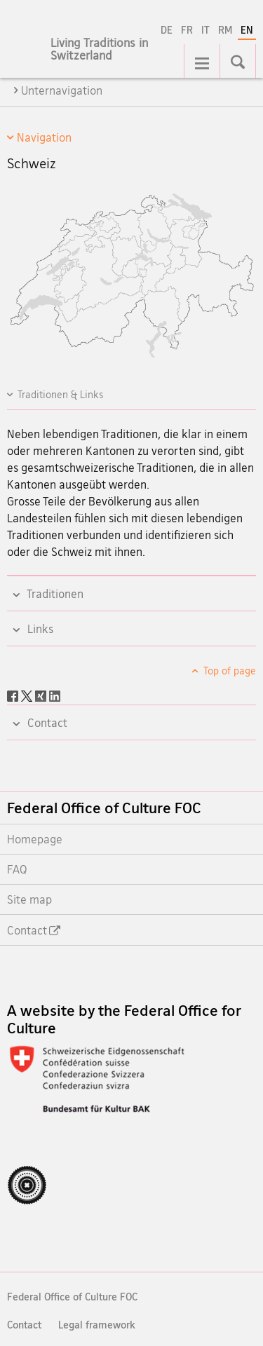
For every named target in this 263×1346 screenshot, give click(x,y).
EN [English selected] (247, 30)
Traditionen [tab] (54, 594)
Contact (24, 1325)
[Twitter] (28, 695)
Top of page (228, 671)
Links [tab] (39, 629)
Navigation (44, 137)
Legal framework (96, 1325)
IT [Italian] (205, 30)
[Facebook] (14, 695)
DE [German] (167, 30)
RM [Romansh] (225, 30)
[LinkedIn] (54, 695)
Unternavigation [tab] (61, 90)
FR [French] (187, 30)
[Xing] (42, 695)
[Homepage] (111, 56)
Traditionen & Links (60, 394)
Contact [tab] (46, 723)
